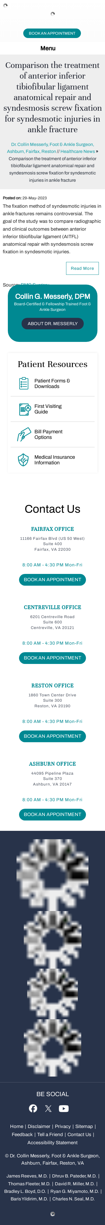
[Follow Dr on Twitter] (48, 1107)
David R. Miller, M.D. (75, 1183)
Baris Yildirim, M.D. (29, 1198)
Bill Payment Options (48, 434)
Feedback (22, 1134)
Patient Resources (52, 364)
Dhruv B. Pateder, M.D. (74, 1176)
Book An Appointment (52, 33)
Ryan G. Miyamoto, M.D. (74, 1191)
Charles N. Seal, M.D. (73, 1198)
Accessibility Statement (52, 1142)
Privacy (63, 1126)
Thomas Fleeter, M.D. (29, 1183)
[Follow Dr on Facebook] (33, 1107)
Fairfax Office (52, 529)
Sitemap (84, 1126)
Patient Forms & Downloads (52, 383)
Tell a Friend (50, 1134)
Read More (82, 268)
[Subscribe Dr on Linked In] (75, 1105)
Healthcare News (77, 151)
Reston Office (52, 685)
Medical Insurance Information (54, 459)
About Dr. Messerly (53, 323)
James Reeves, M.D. (27, 1176)
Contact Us (52, 509)
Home (16, 1126)
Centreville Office (52, 607)
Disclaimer (40, 1126)
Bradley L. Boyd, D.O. (25, 1191)
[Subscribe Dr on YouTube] (64, 1107)
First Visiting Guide (48, 409)
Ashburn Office (52, 764)
